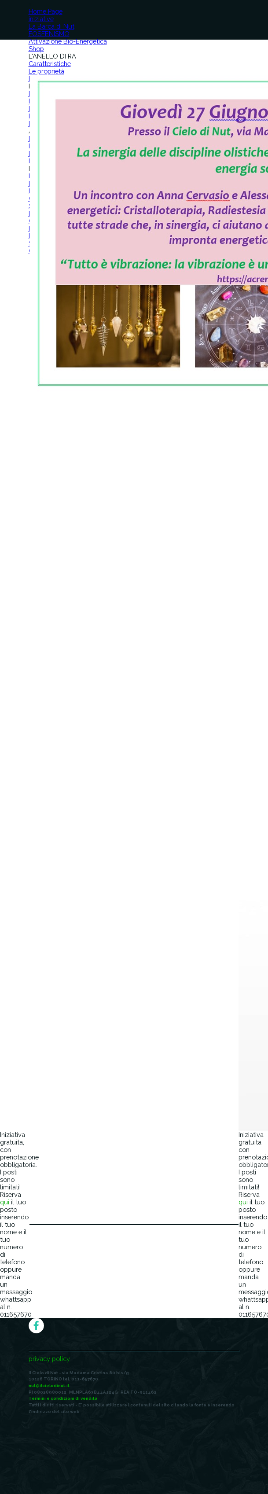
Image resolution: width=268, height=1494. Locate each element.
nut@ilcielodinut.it (49, 1385)
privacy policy (49, 1358)
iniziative (41, 18)
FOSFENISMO (49, 33)
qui (4, 1202)
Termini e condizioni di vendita (63, 1398)
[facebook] (36, 1325)
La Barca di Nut (51, 26)
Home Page (45, 11)
